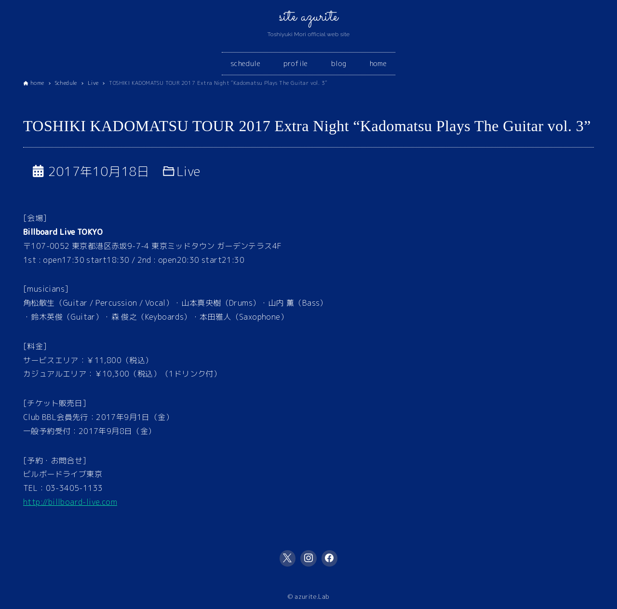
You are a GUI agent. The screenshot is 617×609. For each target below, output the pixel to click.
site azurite (308, 16)
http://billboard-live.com (70, 502)
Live (189, 171)
